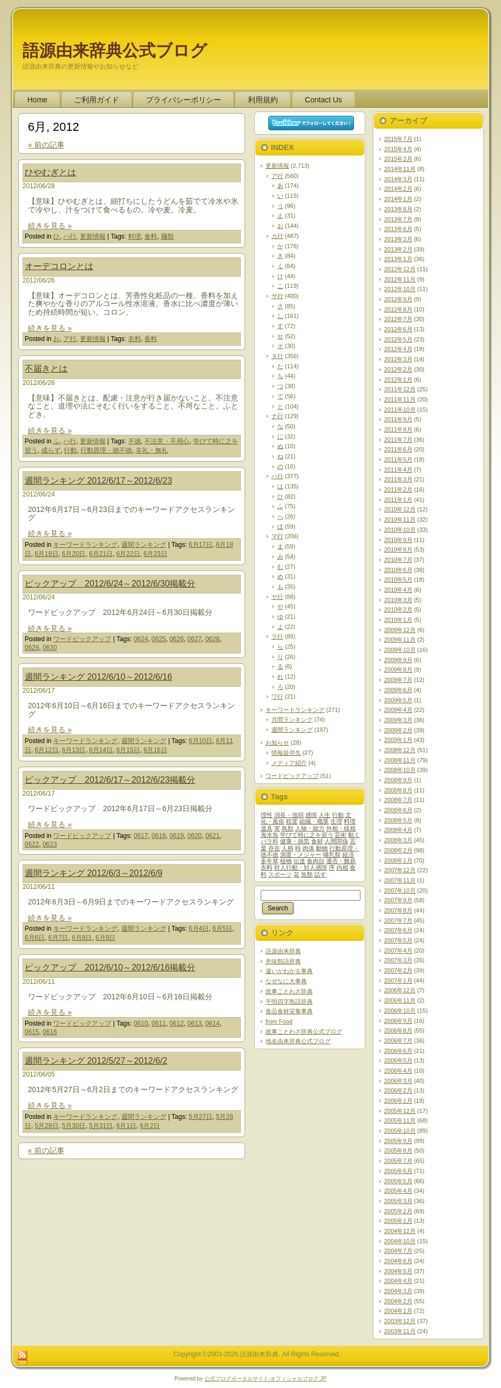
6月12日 (46, 750)
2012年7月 (398, 319)
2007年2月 (398, 970)
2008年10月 (400, 770)
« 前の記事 (46, 144)
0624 (141, 639)
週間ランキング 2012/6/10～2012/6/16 (98, 676)
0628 (212, 639)
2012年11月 (400, 279)
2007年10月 (400, 890)
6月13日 (73, 750)
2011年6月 (398, 449)
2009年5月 (398, 700)
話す (320, 874)
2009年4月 (398, 710)
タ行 (277, 356)
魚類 (307, 874)
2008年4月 (398, 830)
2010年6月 (398, 570)
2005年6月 (398, 1171)
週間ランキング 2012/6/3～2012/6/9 (94, 873)
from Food (279, 1021)
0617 (141, 836)
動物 (322, 848)
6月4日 (199, 928)
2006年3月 (398, 1081)
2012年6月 (398, 329)
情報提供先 (286, 752)
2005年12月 (400, 1111)
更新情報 (93, 236)
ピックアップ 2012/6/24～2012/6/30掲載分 (110, 583)
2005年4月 (398, 1190)
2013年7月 (398, 219)
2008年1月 (398, 860)
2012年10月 (400, 289)
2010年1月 (398, 620)
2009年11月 (400, 639)
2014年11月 (400, 169)
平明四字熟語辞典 (289, 1001)
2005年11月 (400, 1120)
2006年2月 (398, 1090)
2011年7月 (398, 439)
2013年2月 (398, 249)
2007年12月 (400, 870)
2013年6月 (398, 229)
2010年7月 (398, 559)
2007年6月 (398, 930)
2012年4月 (398, 349)
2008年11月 (400, 760)
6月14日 (101, 750)
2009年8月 (398, 669)
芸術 (341, 835)
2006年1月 (398, 1100)
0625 (159, 639)
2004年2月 (398, 1301)
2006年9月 (398, 1021)
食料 (150, 236)
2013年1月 (398, 259)
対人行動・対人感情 (300, 867)
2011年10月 (400, 409)
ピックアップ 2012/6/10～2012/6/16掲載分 (110, 967)
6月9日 (105, 937)
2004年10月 (400, 1241)
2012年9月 (398, 299)
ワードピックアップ (82, 639)
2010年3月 (398, 600)
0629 (32, 647)
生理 (336, 821)
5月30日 (73, 1126)
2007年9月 (398, 900)
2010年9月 (398, 540)
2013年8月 (398, 209)
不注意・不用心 (166, 441)
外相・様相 (341, 828)
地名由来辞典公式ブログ (298, 1041)
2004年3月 (398, 1291)
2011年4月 (398, 469)
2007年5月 (398, 940)
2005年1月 (398, 1221)
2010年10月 (400, 529)
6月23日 (155, 554)
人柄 (287, 848)
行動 (70, 450)
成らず (51, 450)
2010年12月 (400, 509)
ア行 (69, 339)
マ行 (277, 536)
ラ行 (277, 636)
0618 (159, 836)
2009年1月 (398, 740)
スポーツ (280, 874)
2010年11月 (400, 519)
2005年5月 (398, 1181)
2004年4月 (398, 1281)
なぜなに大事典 (286, 981)
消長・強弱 (289, 815)
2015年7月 (398, 139)
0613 (194, 1023)
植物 (286, 861)
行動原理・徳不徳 (106, 450)
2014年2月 (398, 188)
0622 (32, 844)
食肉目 (316, 861)
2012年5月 (398, 339)
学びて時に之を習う (306, 835)
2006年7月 (398, 1040)
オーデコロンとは (59, 266)
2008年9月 (398, 780)
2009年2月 (398, 730)
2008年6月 (398, 810)
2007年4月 (398, 950)
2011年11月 (400, 399)
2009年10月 (400, 650)
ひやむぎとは (50, 172)
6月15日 (128, 750)
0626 (177, 639)
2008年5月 (398, 820)
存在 (274, 848)
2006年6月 (398, 1051)
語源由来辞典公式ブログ (115, 50)
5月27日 (200, 1116)
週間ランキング (143, 544)
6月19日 (46, 554)
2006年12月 (400, 990)
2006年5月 (398, 1060)
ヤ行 (277, 596)
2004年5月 (398, 1271)
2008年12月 (400, 750)
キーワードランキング (85, 544)
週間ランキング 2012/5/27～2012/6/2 (96, 1060)
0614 (212, 1023)
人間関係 (336, 841)
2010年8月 (398, 549)
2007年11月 (400, 880)
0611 (159, 1023)
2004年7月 (398, 1251)
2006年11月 (400, 1000)
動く (354, 835)
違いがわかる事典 (289, 971)
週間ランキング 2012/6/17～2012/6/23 (98, 480)
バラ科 (269, 841)
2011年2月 (398, 489)
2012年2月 (398, 369)
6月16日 (155, 750)
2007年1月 (398, 980)
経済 (348, 854)
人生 (324, 815)
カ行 (277, 236)
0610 (141, 1023)
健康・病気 (295, 841)
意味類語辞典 (283, 961)
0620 (194, 836)
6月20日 (73, 554)
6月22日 (128, 554)
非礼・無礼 (152, 450)
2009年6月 (398, 690)
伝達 (299, 861)
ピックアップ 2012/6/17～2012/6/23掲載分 (110, 779)
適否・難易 (341, 861)
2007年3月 (398, 960)
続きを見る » (50, 225)
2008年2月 (398, 850)
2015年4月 (398, 149)
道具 (266, 828)
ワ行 (277, 696)
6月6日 (35, 937)
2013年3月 (398, 239)
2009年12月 (400, 630)
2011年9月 (398, 419)
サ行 (277, 296)
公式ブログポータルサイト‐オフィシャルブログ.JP (265, 1379)
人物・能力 (310, 828)
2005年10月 (400, 1130)
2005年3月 (398, 1201)
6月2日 (150, 1126)
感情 (311, 815)
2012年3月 (398, 359)
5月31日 (101, 1126)
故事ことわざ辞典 (289, 991)
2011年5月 (398, 459)
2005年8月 (398, 1150)
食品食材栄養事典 (289, 1011)
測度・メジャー (300, 854)
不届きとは (46, 368)
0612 (177, 1023)
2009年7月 (398, 680)
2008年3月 (398, 840)
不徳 (134, 441)
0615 (32, 1032)
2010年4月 (398, 590)
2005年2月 (398, 1211)
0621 (212, 836)
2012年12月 (400, 269)
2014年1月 (398, 199)
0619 (177, 836)
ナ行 (277, 416)
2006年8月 (398, 1030)
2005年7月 (398, 1160)
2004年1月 (398, 1311)
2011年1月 (398, 499)
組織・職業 (314, 821)
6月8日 (82, 937)
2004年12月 (400, 1231)
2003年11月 (400, 1331)
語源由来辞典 (283, 951)
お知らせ (277, 742)
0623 (49, 844)
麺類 (167, 236)
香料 (150, 339)
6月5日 (222, 928)
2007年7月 (398, 920)
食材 (317, 841)
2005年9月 (398, 1141)
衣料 (134, 339)
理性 (266, 815)
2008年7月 (398, 800)
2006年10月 (400, 1010)
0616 (49, 1032)
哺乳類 (332, 854)
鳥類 (287, 828)
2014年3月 (398, 179)
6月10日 (200, 741)
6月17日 (200, 544)
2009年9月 (398, 660)
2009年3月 (398, 720)
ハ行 (69, 236)
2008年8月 (398, 790)
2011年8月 (398, 429)
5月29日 (46, 1126)
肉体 (308, 848)
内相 (342, 867)
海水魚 (269, 835)
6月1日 (126, 1126)
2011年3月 (398, 479)
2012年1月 (398, 379)
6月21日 (101, 554)
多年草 (269, 861)
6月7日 (58, 937)
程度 (292, 821)
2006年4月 (398, 1070)
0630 (49, 647)
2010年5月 (398, 579)
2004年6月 (398, 1261)
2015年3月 (398, 158)
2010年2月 (398, 609)
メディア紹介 (289, 763)
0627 (194, 639)
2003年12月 (400, 1321)
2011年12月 (400, 389)
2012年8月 (398, 309)
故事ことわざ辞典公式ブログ (304, 1031)
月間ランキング (292, 719)
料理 (134, 236)
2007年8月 (398, 910)
